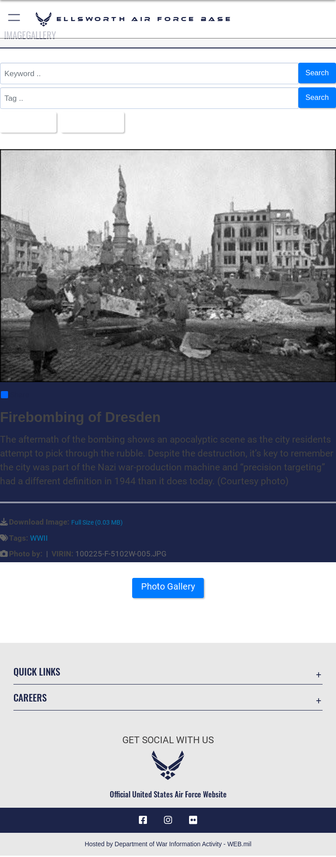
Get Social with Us (168, 741)
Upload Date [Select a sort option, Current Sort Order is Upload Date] (93, 122)
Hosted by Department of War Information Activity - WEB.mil (168, 845)
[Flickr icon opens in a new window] (193, 821)
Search (316, 73)
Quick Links (36, 672)
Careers (30, 698)
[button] (14, 19)
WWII (39, 538)
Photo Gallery (168, 587)
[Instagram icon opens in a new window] (168, 821)
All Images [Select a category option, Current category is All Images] (26, 122)
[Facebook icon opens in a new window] (143, 821)
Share (15, 395)
